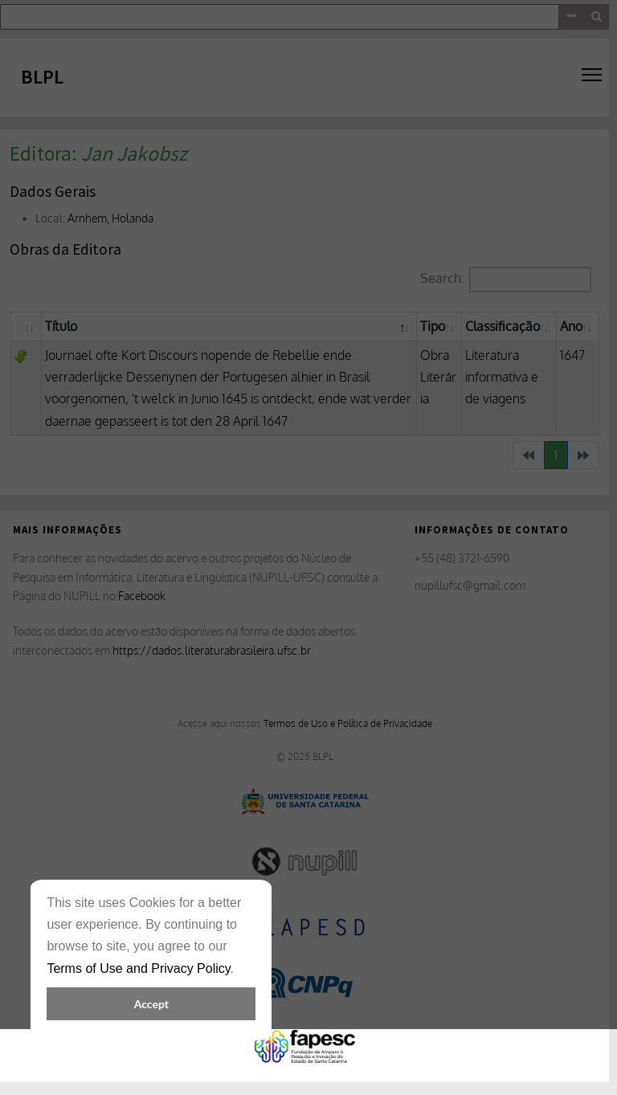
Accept (151, 1004)
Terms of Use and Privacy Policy (138, 968)
